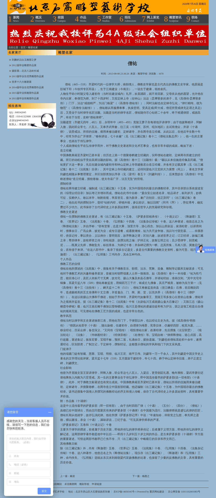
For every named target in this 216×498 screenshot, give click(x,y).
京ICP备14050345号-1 (125, 491)
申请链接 (97, 484)
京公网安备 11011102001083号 (184, 491)
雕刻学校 (84, 484)
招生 (130, 19)
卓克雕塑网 (70, 484)
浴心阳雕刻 (56, 484)
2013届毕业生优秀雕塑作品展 (28, 76)
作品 (83, 19)
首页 (23, 47)
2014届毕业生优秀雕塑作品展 (28, 87)
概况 (40, 19)
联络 (195, 19)
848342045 (20, 112)
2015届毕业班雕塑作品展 (25, 92)
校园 (62, 19)
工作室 (106, 19)
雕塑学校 (142, 73)
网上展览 (153, 19)
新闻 (16, 19)
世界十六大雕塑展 (22, 81)
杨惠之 (146, 476)
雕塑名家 (33, 47)
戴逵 (72, 476)
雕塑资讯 (175, 19)
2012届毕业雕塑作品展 (24, 65)
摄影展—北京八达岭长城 (25, 70)
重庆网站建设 (157, 491)
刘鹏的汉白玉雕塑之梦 (24, 59)
